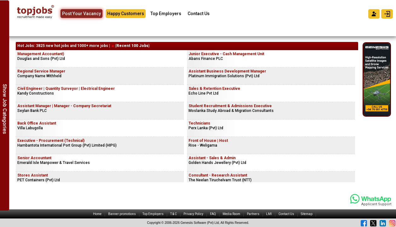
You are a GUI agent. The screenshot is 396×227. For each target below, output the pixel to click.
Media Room (231, 214)
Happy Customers (125, 13)
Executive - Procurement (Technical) (50, 140)
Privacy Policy (193, 214)
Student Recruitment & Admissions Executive (230, 106)
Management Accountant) (40, 54)
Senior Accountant (34, 158)
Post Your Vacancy (81, 13)
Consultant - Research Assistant (218, 175)
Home (97, 214)
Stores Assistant (32, 175)
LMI (269, 214)
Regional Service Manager (41, 71)
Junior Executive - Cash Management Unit (226, 54)
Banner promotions (122, 214)
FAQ (213, 214)
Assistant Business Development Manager (227, 71)
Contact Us (199, 13)
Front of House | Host (208, 140)
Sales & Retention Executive (214, 88)
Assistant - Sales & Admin (212, 158)
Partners (253, 214)
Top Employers (165, 13)
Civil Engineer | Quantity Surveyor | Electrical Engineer (66, 88)
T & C (173, 214)
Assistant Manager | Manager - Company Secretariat (64, 106)
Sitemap (306, 214)
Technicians (199, 123)
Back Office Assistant (36, 123)
